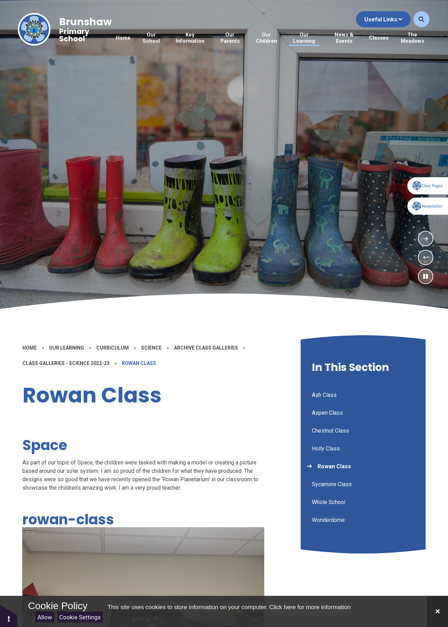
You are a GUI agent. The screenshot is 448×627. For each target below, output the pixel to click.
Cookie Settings (80, 617)
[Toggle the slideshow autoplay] (425, 276)
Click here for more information (309, 607)
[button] (9, 615)
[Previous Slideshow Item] (425, 257)
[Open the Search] (421, 23)
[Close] (437, 611)
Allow (44, 617)
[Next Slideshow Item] (425, 238)
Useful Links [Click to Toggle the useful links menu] (383, 22)
